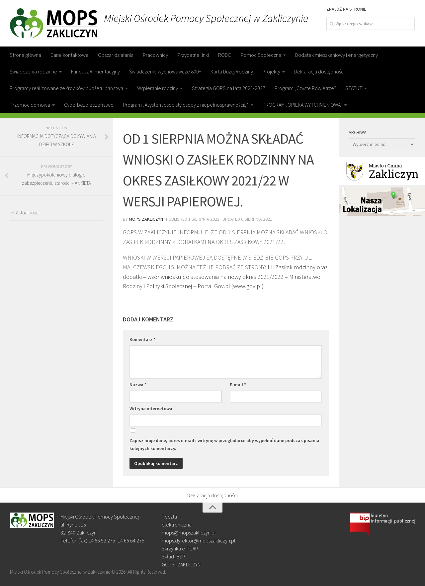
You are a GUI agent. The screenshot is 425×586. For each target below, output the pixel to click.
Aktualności (28, 212)
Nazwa (137, 385)
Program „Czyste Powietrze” (305, 88)
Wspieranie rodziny (157, 88)
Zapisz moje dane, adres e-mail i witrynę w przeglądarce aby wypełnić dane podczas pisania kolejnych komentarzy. (224, 444)
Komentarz (142, 339)
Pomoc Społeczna (261, 55)
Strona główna (25, 55)
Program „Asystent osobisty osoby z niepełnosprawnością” (186, 104)
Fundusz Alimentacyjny (95, 71)
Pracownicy (155, 55)
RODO (224, 55)
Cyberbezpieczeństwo (89, 104)
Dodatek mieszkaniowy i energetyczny (336, 55)
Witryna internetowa (150, 408)
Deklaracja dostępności (319, 71)
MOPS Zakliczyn (146, 219)
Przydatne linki (193, 55)
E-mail (238, 385)
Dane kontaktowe (69, 55)
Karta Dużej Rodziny (232, 71)
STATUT (353, 88)
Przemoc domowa (30, 104)
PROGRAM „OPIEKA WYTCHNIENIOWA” (302, 104)
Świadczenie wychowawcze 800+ (165, 71)
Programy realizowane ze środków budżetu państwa (66, 88)
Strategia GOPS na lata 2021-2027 (228, 88)
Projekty (271, 71)
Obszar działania (115, 55)
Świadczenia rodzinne (33, 71)
